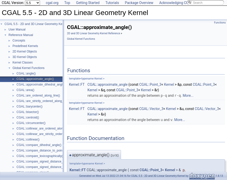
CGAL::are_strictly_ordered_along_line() (43, 101)
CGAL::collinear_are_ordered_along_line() (44, 128)
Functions (220, 22)
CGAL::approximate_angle (108, 84)
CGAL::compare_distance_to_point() (40, 150)
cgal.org (52, 3)
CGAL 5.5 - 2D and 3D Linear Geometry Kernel (35, 24)
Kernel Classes (22, 62)
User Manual (17, 29)
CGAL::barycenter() (29, 106)
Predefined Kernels (25, 46)
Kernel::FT (76, 84)
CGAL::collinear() (28, 139)
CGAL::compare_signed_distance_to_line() (45, 161)
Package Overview (139, 3)
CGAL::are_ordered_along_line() (38, 95)
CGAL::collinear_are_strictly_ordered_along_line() (49, 134)
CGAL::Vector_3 (151, 108)
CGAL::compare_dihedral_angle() (38, 145)
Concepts (18, 40)
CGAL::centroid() (27, 117)
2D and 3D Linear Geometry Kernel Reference (93, 33)
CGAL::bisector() (27, 112)
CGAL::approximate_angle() (35, 79)
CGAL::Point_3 (150, 84)
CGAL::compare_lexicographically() (40, 156)
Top (67, 3)
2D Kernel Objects (24, 51)
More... (188, 96)
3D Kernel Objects (24, 57)
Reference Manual (20, 35)
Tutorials (112, 3)
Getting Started (88, 3)
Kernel (169, 84)
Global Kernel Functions (28, 68)
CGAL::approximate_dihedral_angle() (41, 84)
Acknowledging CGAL (176, 3)
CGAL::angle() (26, 73)
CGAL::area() (25, 90)
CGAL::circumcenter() (31, 123)
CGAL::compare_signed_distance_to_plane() (46, 167)
